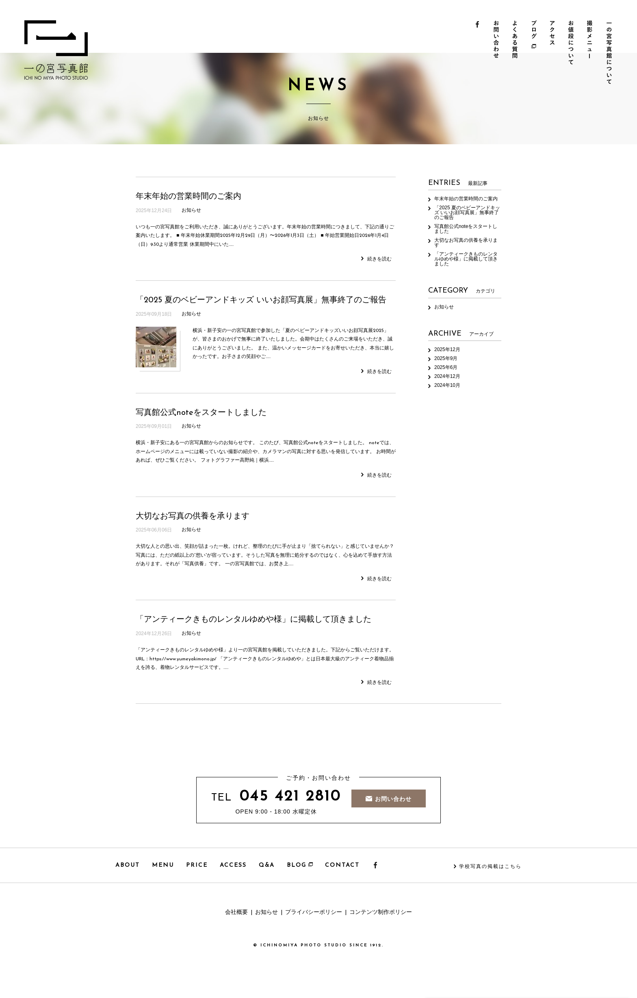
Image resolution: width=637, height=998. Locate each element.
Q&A (267, 865)
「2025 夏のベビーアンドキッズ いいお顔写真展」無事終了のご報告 (261, 300)
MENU (163, 865)
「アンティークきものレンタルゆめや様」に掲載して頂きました (253, 620)
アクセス (553, 53)
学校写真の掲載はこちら (490, 866)
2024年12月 (447, 376)
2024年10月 (447, 385)
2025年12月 (447, 349)
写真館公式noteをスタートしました (201, 413)
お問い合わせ (496, 53)
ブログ (534, 53)
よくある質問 (515, 53)
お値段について (573, 53)
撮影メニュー (592, 53)
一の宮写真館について (611, 53)
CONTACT (342, 865)
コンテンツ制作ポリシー (380, 912)
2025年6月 (445, 367)
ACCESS (233, 865)
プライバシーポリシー (313, 912)
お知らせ (191, 210)
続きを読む (376, 259)
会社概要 (236, 912)
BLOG (300, 865)
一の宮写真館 (56, 50)
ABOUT (127, 865)
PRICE (197, 865)
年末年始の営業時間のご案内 (188, 197)
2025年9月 (445, 358)
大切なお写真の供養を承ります (192, 516)
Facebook (477, 53)
